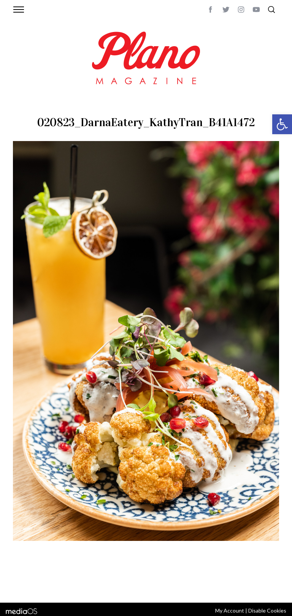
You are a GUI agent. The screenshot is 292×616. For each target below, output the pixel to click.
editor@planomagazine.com (49, 587)
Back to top (265, 577)
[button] (282, 124)
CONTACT (43, 577)
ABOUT (21, 577)
